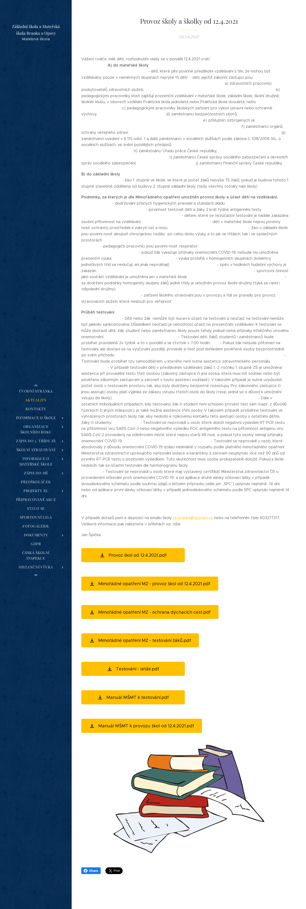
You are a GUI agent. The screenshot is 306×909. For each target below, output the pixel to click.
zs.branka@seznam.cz (193, 518)
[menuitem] (35, 391)
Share (91, 871)
